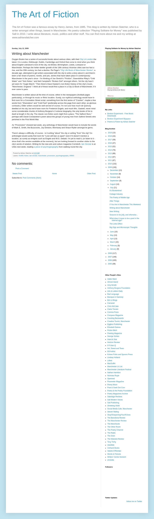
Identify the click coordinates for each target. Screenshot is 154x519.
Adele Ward (112, 279)
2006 (110, 260)
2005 (110, 264)
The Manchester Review (116, 421)
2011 (110, 160)
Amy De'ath (112, 285)
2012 (110, 157)
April (112, 239)
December (114, 170)
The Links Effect (116, 224)
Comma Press (113, 312)
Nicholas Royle (113, 376)
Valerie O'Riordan (114, 451)
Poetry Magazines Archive (117, 394)
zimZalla (110, 460)
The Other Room (114, 427)
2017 (110, 140)
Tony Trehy (111, 442)
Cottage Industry (116, 194)
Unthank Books (113, 448)
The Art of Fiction (45, 14)
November (114, 174)
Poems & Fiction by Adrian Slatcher (121, 122)
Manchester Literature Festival (119, 370)
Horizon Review (113, 342)
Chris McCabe (113, 306)
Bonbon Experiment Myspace (119, 119)
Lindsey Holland (113, 357)
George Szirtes (113, 336)
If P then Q (111, 345)
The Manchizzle (113, 424)
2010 (110, 164)
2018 (110, 136)
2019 (110, 133)
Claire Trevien (112, 309)
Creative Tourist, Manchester (118, 321)
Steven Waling (113, 412)
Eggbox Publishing (114, 324)
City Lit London (87, 59)
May (112, 235)
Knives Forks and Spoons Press (120, 354)
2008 (110, 253)
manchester (42, 156)
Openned (111, 379)
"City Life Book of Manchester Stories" (76, 70)
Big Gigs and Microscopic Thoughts (124, 227)
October (113, 177)
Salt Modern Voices (115, 400)
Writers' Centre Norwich (116, 457)
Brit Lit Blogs (112, 300)
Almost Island (112, 282)
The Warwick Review (115, 439)
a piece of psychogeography (46, 147)
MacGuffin (111, 363)
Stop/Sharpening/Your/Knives (118, 415)
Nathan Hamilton (114, 372)
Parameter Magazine (115, 382)
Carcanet (111, 303)
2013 (110, 153)
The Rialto (111, 433)
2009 (110, 167)
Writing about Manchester (120, 208)
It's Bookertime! (116, 191)
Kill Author (111, 351)
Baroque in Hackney (115, 297)
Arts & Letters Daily (115, 291)
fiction (26, 156)
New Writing (114, 211)
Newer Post (17, 174)
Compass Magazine (115, 315)
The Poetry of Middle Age (120, 197)
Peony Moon (112, 385)
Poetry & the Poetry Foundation (119, 391)
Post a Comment (22, 168)
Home (54, 174)
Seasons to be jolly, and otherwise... (124, 215)
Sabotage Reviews (114, 397)
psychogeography (62, 156)
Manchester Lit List (114, 366)
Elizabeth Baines (114, 327)
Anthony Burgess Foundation (118, 288)
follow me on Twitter (134, 501)
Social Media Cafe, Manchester (119, 409)
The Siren (111, 436)
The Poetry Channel (115, 430)
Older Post (91, 174)
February (114, 246)
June (112, 232)
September (114, 181)
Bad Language (113, 294)
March (113, 242)
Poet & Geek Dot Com (116, 388)
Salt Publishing (113, 403)
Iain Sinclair (86, 144)
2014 (110, 150)
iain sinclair (33, 156)
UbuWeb (110, 445)
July (112, 188)
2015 (110, 146)
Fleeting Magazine (114, 333)
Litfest (109, 361)
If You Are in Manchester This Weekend (125, 204)
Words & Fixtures (114, 454)
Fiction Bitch (112, 330)
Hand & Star (112, 339)
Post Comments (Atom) (32, 178)
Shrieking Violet (113, 406)
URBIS (71, 156)
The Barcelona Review (116, 418)
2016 (110, 143)
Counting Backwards (115, 318)
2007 (110, 257)
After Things (114, 201)
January (113, 249)
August (113, 184)
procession (51, 156)
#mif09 (21, 156)
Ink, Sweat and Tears (115, 348)
